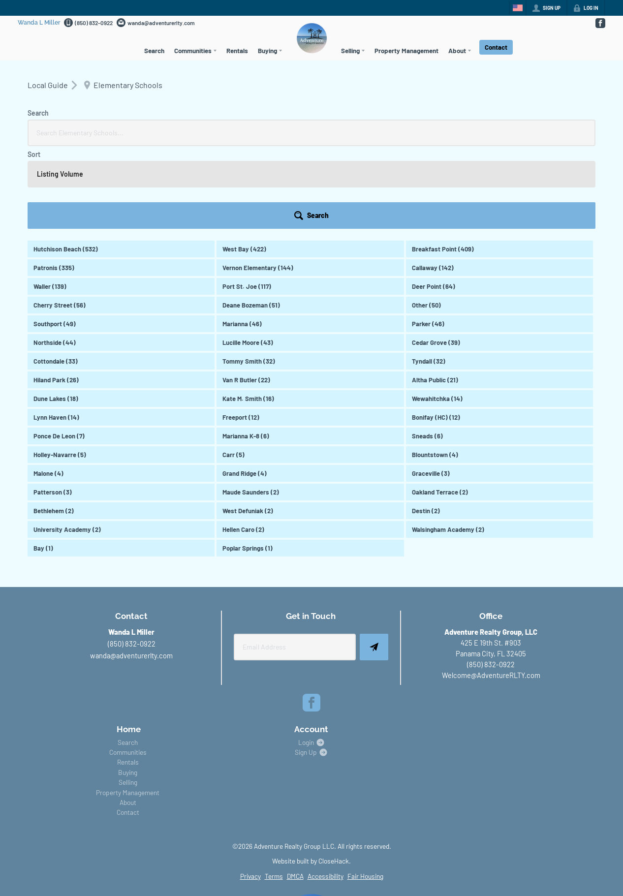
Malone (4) (48, 391)
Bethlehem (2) (53, 428)
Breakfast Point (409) (443, 166)
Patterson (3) (52, 409)
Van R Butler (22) (246, 297)
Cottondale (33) (55, 278)
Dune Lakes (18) (55, 316)
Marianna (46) (242, 241)
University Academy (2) (67, 447)
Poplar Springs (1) (247, 465)
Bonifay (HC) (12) (436, 335)
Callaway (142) (433, 185)
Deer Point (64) (433, 204)
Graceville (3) (431, 391)
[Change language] (518, 8)
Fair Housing (365, 793)
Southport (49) (54, 241)
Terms (274, 793)
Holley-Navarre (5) (59, 372)
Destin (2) (426, 428)
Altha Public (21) (435, 297)
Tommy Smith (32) (248, 278)
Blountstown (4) (435, 372)
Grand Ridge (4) (244, 391)
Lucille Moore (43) (247, 260)
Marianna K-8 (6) (245, 353)
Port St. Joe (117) (246, 204)
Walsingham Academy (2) (448, 447)
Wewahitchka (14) (437, 316)
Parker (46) (428, 241)
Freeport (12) (240, 335)
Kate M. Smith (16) (248, 316)
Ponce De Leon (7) (59, 353)
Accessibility (325, 793)
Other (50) (426, 222)
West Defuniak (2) (247, 428)
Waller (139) (49, 204)
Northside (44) (54, 260)
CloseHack (333, 778)
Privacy (250, 793)
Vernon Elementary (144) (257, 185)
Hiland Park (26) (56, 297)
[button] (568, 133)
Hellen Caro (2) (243, 447)
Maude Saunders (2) (250, 409)
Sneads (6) (427, 353)
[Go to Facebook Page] (599, 23)
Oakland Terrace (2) (440, 409)
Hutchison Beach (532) (65, 166)
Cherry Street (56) (59, 222)
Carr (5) (233, 372)
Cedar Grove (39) (436, 260)
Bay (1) (43, 465)
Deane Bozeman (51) (251, 222)
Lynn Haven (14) (56, 335)
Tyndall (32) (428, 278)
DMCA (295, 793)
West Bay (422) (244, 166)
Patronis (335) (53, 185)
